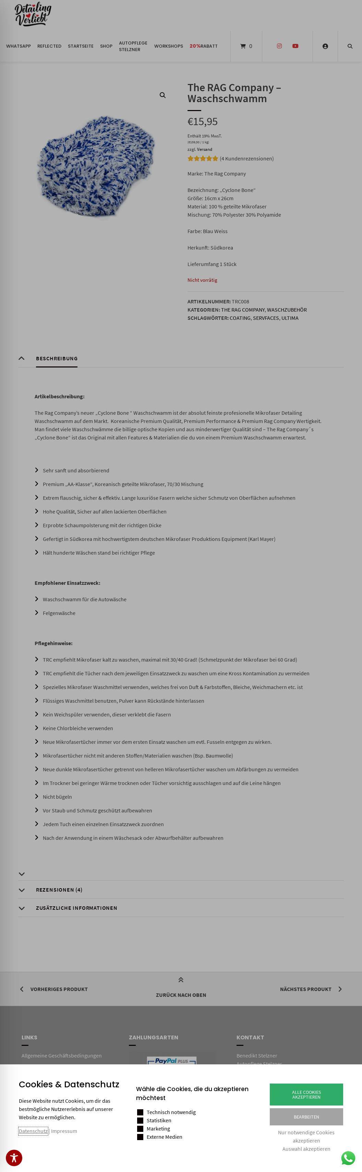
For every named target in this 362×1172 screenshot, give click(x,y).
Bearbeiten (306, 1117)
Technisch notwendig (171, 1112)
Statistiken (159, 1120)
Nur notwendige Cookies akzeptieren (306, 1136)
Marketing (158, 1128)
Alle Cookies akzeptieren (306, 1094)
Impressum (64, 1130)
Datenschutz (33, 1130)
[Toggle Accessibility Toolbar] (14, 1158)
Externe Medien (164, 1136)
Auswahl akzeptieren (306, 1148)
